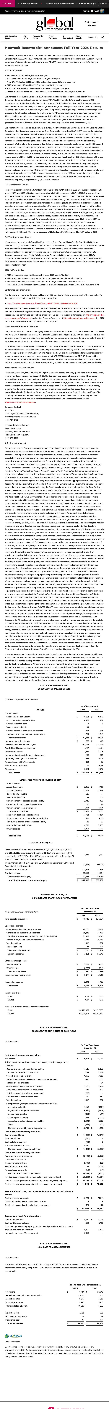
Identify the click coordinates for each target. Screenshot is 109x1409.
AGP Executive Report (11, 37)
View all (103, 3)
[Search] (96, 37)
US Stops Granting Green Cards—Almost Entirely (33, 3)
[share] (102, 37)
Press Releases (53, 37)
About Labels (79, 37)
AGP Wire (26, 37)
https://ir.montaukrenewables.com (20, 402)
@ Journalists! (68, 37)
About (91, 37)
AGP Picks (7, 4)
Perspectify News (38, 37)
